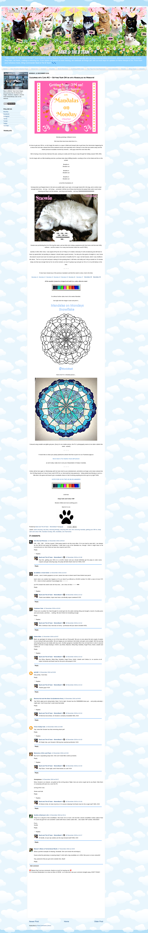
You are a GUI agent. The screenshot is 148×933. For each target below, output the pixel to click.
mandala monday (47, 531)
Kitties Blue (37, 636)
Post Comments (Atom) (44, 925)
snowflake (59, 531)
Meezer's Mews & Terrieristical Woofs (46, 849)
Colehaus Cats (38, 608)
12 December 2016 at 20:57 (50, 636)
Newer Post (34, 921)
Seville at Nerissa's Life (41, 815)
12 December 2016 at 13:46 (74, 557)
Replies (38, 553)
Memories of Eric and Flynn (42, 753)
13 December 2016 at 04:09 (72, 698)
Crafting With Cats (77, 69)
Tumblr (5, 121)
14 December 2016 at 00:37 (50, 779)
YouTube (6, 125)
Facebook (6, 114)
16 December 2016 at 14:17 (74, 835)
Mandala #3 (49, 277)
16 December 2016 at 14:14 (74, 713)
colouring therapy (54, 529)
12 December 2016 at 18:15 (58, 572)
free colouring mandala (78, 529)
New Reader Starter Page (19, 69)
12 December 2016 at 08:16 (56, 541)
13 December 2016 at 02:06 (47, 672)
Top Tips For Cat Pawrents (96, 69)
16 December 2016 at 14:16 (74, 801)
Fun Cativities (113, 69)
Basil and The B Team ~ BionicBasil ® (51, 557)
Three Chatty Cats (39, 726)
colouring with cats (65, 529)
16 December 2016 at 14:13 (74, 656)
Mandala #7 (79, 277)
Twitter (5, 123)
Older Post (98, 921)
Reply (35, 550)
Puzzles (52, 69)
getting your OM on (91, 529)
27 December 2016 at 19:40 (66, 849)
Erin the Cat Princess (40, 541)
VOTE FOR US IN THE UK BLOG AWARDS (66, 479)
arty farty (45, 529)
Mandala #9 (97, 277)
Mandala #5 (64, 277)
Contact (43, 69)
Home (5, 69)
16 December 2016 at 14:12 (74, 594)
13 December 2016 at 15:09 (54, 726)
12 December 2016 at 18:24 (52, 608)
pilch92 (36, 672)
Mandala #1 (34, 277)
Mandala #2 (42, 277)
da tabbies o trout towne (41, 572)
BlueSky (5, 111)
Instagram (6, 116)
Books (123, 69)
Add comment (34, 866)
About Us (34, 69)
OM (54, 531)
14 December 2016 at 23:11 (57, 815)
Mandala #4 (57, 277)
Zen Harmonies (66, 531)
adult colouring (38, 529)
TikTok (5, 118)
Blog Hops (132, 69)
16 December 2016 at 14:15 (74, 739)
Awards (142, 69)
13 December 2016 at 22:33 (60, 753)
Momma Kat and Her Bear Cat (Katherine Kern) (48, 698)
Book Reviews (63, 69)
